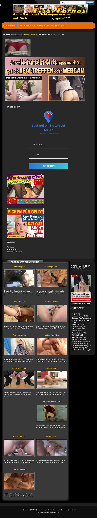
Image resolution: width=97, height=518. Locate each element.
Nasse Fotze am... (19, 302)
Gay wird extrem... (20, 470)
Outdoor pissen (77, 339)
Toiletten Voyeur (77, 348)
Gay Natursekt (77, 327)
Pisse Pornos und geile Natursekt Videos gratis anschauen (56, 510)
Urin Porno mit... (19, 436)
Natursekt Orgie (77, 333)
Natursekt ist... (52, 368)
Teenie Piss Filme (78, 344)
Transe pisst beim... (19, 368)
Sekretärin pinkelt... (52, 302)
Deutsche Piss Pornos (79, 318)
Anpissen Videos (77, 316)
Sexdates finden (43, 25)
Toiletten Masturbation (79, 346)
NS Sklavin (76, 335)
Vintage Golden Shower (80, 350)
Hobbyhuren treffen (31, 35)
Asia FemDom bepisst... (52, 401)
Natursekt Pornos (9, 25)
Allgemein (75, 314)
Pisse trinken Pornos (79, 341)
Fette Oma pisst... (19, 267)
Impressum (42, 512)
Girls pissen (76, 329)
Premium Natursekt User (26, 25)
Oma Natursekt (77, 337)
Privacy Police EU (53, 512)
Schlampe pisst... (52, 267)
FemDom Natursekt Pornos (81, 320)
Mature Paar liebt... (52, 335)
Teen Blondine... (19, 335)
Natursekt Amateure (58, 25)
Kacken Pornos (77, 331)
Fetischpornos (76, 324)
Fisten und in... (52, 436)
